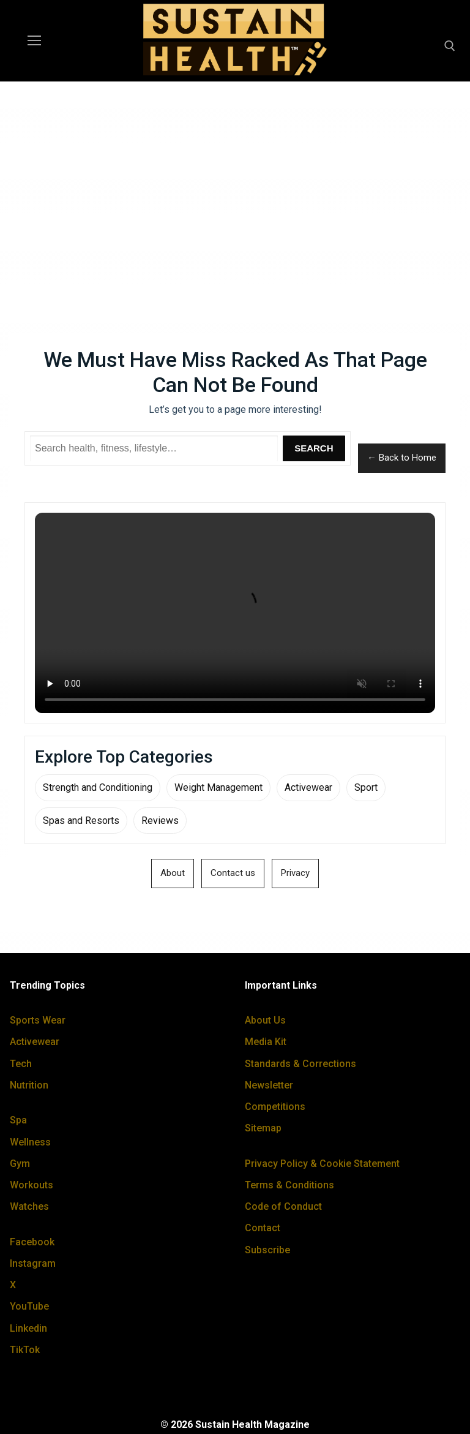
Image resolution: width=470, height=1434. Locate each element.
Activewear (308, 787)
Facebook (32, 1242)
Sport (366, 787)
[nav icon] (34, 41)
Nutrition (29, 1085)
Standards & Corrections (300, 1064)
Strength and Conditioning (97, 787)
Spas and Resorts (81, 820)
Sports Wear (37, 1020)
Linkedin (28, 1328)
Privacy (295, 872)
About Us (265, 1020)
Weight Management (218, 787)
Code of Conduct (283, 1206)
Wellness (30, 1142)
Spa (18, 1120)
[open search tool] (449, 45)
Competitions (275, 1106)
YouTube (29, 1306)
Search (313, 448)
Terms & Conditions (289, 1185)
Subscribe (267, 1250)
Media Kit (265, 1041)
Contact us (233, 872)
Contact (262, 1228)
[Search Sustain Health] (154, 448)
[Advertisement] (235, 182)
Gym (20, 1163)
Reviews (160, 820)
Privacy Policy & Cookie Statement (322, 1163)
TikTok (25, 1350)
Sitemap (263, 1128)
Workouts (31, 1185)
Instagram (33, 1263)
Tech (21, 1064)
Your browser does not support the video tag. (235, 613)
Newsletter (269, 1085)
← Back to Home (401, 457)
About (172, 872)
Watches (29, 1206)
